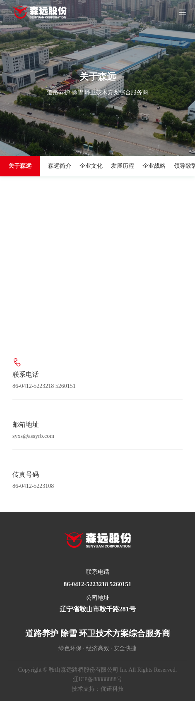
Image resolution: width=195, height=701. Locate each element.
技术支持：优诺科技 (98, 689)
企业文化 (91, 166)
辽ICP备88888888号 (98, 679)
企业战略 (154, 166)
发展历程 (122, 166)
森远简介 (59, 166)
